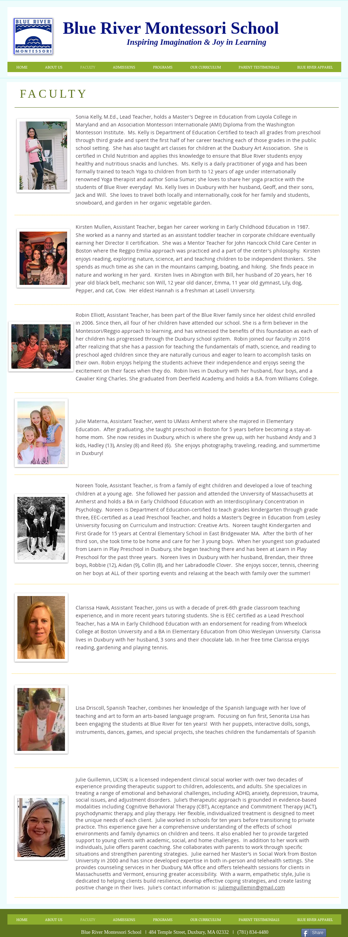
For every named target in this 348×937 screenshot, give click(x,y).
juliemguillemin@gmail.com (251, 887)
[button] (53, 67)
